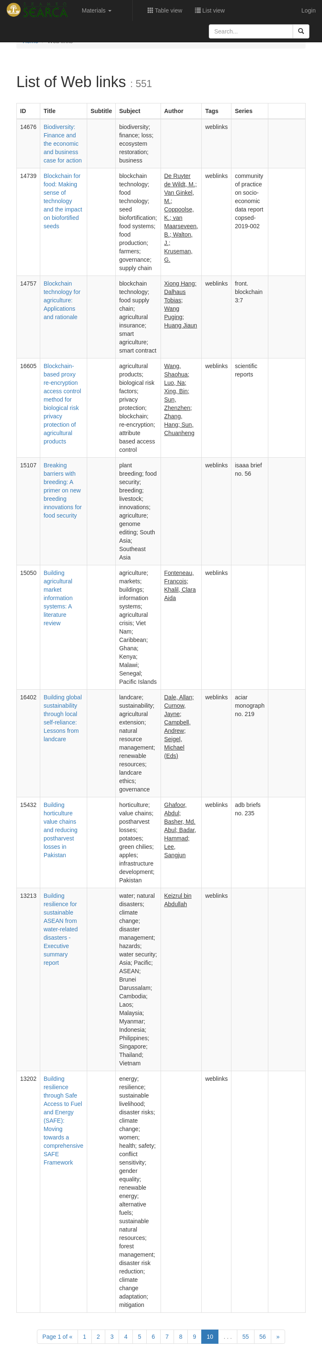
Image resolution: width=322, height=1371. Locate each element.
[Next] (278, 1337)
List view (210, 10)
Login (308, 10)
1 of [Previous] (57, 1336)
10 (210, 1336)
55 (245, 1336)
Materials (97, 10)
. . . (227, 1336)
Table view (165, 10)
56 (263, 1336)
